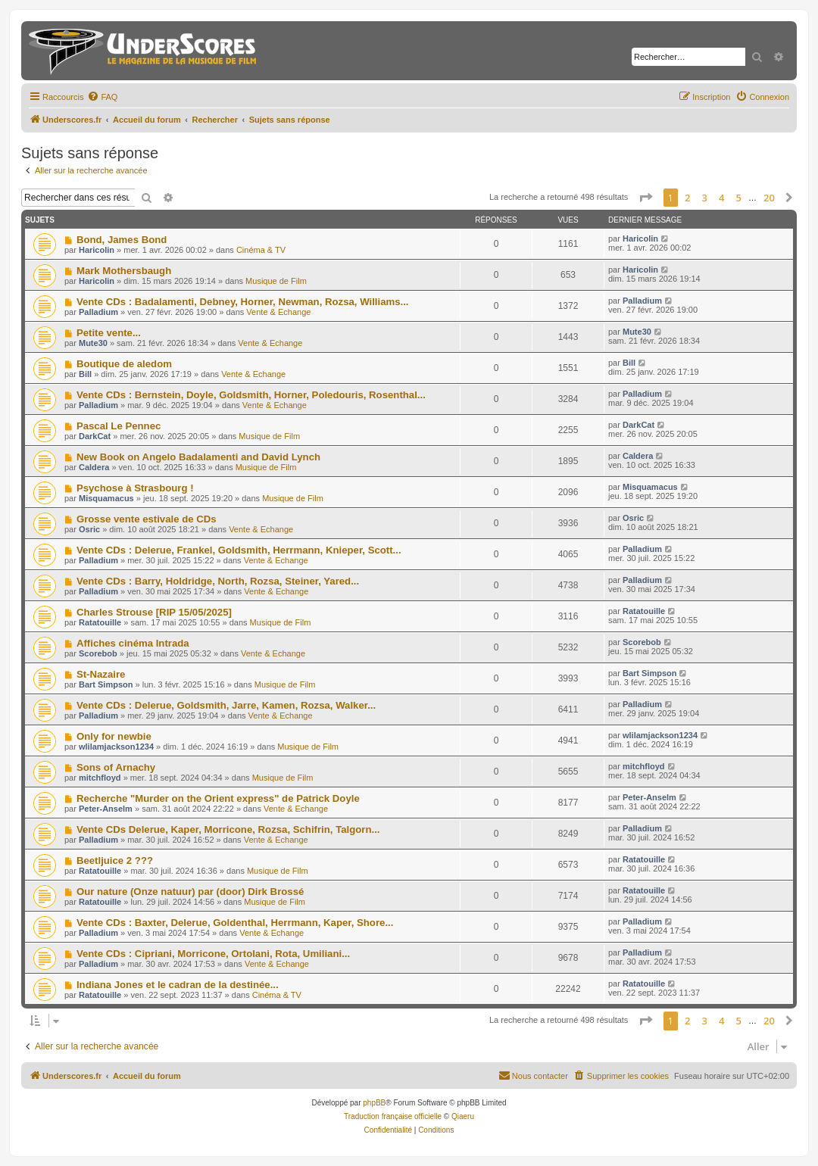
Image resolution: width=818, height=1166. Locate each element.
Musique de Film (276, 280)
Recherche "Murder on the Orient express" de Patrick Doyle (218, 798)
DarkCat (95, 436)
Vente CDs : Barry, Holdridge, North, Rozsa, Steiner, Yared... (217, 581)
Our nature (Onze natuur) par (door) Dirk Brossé (190, 891)
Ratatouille (100, 622)
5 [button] (739, 197)
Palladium (98, 311)
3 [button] (704, 197)
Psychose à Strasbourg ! (135, 488)
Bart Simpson (106, 684)
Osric (89, 529)
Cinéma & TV (261, 249)
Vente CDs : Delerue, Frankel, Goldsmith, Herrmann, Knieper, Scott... (238, 550)
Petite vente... (108, 332)
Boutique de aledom (124, 363)
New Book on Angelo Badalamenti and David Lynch (198, 457)
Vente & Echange (278, 311)
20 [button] (769, 197)
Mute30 (93, 343)
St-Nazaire (101, 674)
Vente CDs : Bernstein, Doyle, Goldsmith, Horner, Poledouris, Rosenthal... (251, 395)
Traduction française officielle (393, 1116)
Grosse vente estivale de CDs (146, 519)
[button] (645, 198)
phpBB (374, 1103)
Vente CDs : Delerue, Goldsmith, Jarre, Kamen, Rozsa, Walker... (226, 705)
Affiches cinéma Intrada (132, 643)
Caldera (94, 467)
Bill (85, 374)
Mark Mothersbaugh (123, 270)
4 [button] (721, 197)
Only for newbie (113, 736)
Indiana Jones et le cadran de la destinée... (177, 984)
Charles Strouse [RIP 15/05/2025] (154, 612)
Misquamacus (106, 498)
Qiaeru (462, 1116)
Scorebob (98, 653)
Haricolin (96, 249)
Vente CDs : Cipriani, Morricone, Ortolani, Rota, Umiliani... (213, 953)
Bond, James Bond (121, 239)
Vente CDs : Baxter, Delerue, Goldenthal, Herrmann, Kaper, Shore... (234, 922)
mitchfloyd (100, 777)
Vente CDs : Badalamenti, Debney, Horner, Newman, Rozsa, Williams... (242, 301)
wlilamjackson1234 (116, 746)
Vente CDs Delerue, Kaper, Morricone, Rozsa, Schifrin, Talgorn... (228, 829)
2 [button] (687, 197)
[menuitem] (102, 97)
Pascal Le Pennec (118, 426)
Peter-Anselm (106, 808)
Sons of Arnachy (115, 767)
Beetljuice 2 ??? (114, 860)
